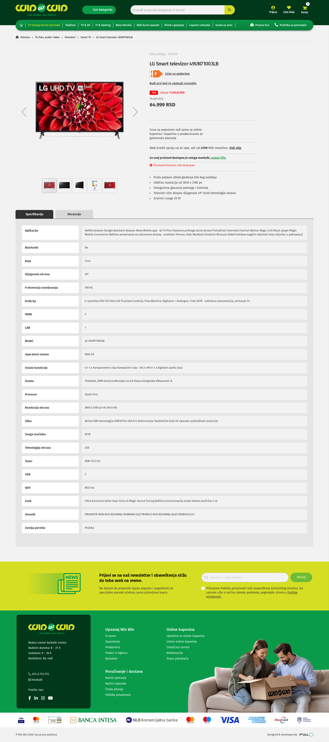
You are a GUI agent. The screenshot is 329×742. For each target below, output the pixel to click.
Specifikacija (34, 214)
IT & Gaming (103, 25)
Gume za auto (223, 25)
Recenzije (74, 214)
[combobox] (183, 10)
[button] (24, 112)
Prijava (273, 12)
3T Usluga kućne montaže (44, 25)
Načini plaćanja (115, 678)
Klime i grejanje (174, 25)
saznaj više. (218, 158)
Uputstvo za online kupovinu (186, 636)
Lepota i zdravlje (199, 25)
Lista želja (289, 12)
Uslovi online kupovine (182, 641)
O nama (110, 636)
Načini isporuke (115, 683)
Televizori (70, 37)
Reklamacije (175, 653)
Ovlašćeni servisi (178, 647)
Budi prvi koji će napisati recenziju (173, 83)
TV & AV (85, 25)
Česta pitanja (114, 689)
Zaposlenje (112, 641)
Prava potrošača (177, 658)
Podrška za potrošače (291, 25)
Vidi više (235, 148)
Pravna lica (259, 25)
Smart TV (86, 37)
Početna (25, 37)
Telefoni (70, 25)
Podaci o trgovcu (116, 653)
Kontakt (35, 680)
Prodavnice (112, 647)
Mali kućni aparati (148, 25)
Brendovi (111, 658)
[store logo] (42, 10)
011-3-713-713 (38, 674)
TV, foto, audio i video (47, 37)
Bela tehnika (124, 25)
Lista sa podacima (177, 74)
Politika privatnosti (118, 695)
